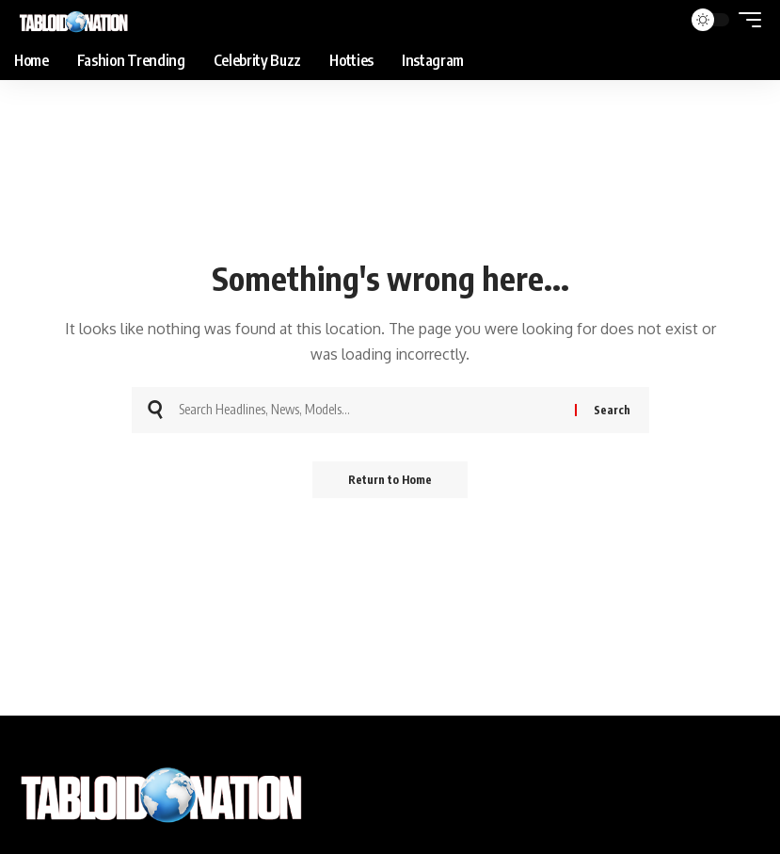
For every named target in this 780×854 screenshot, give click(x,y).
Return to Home (390, 480)
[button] (745, 19)
